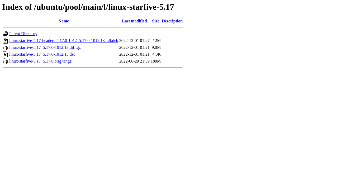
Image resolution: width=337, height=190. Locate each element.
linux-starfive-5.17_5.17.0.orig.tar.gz (40, 61)
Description (172, 21)
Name (63, 21)
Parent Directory (23, 33)
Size (155, 21)
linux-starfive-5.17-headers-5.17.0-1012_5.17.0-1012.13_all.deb (63, 40)
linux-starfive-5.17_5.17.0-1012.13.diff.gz (45, 47)
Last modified (134, 21)
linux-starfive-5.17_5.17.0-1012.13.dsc (42, 54)
